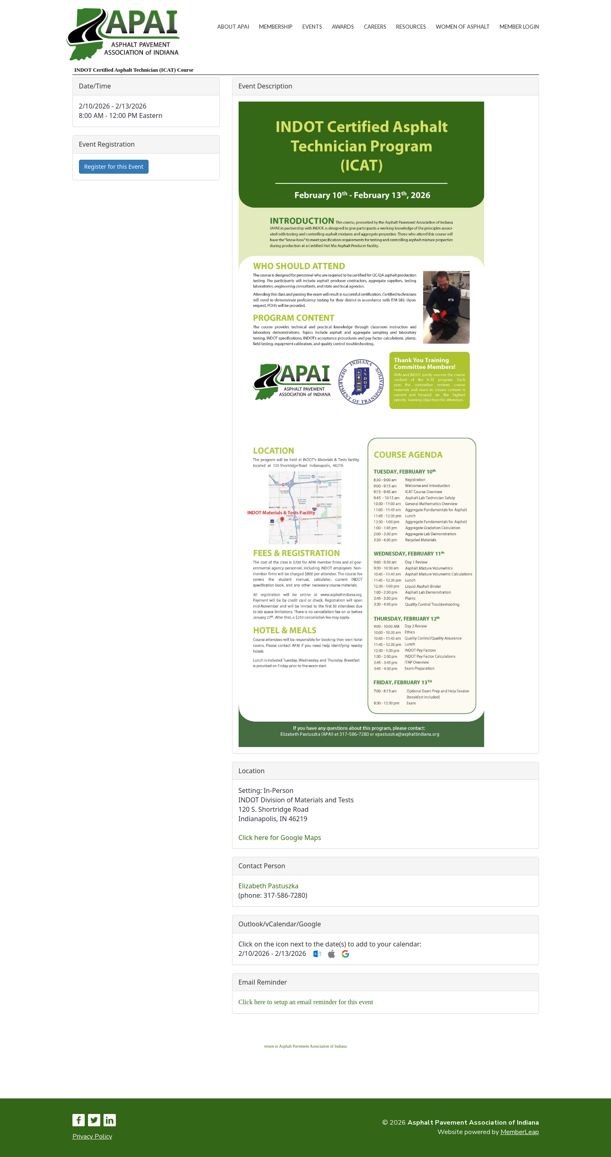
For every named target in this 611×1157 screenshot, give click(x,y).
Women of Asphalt (463, 26)
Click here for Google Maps (280, 837)
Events (312, 26)
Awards (343, 26)
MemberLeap (520, 1132)
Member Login (519, 26)
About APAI (233, 26)
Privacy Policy (92, 1136)
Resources (411, 26)
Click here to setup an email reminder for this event (306, 1002)
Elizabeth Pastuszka (269, 885)
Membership (276, 26)
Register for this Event (114, 166)
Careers (375, 26)
